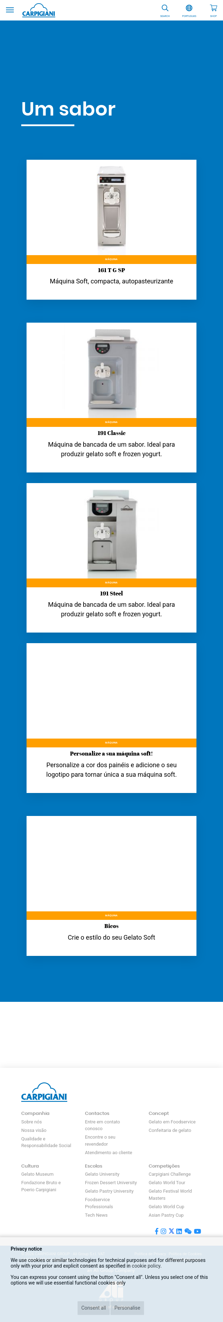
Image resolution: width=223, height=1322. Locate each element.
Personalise (127, 1308)
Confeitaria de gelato (170, 1130)
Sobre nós (31, 1121)
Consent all (93, 1308)
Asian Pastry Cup (166, 1215)
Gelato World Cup (166, 1206)
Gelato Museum (37, 1174)
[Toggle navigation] (10, 9)
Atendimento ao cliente (108, 1152)
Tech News (96, 1215)
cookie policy (146, 1266)
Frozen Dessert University (111, 1182)
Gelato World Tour (167, 1182)
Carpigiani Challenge (170, 1174)
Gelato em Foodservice (172, 1121)
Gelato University (102, 1174)
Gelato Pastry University (109, 1191)
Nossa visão (33, 1130)
